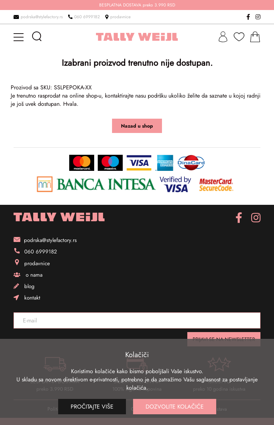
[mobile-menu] (20, 37)
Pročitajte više (92, 406)
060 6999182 (84, 17)
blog (24, 286)
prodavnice (118, 17)
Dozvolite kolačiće (175, 406)
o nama (28, 275)
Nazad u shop (137, 125)
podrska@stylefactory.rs (38, 17)
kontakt (27, 298)
